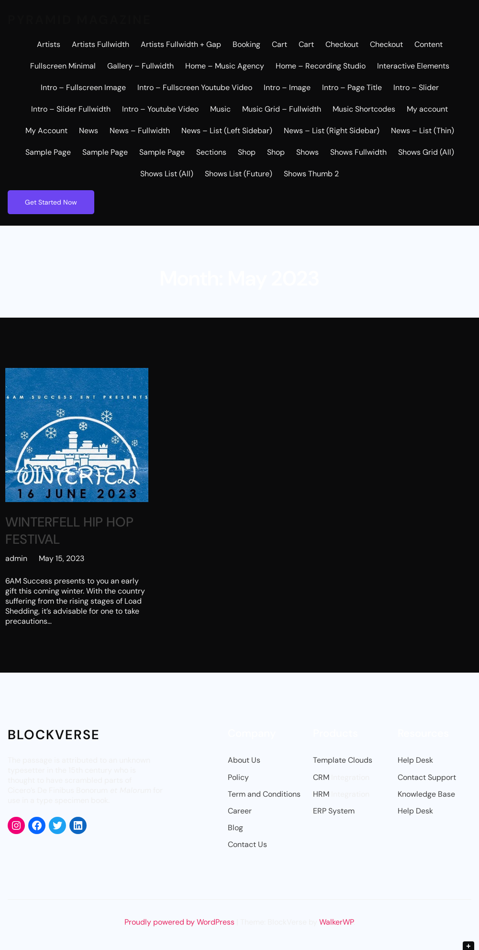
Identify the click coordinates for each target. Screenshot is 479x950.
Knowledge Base (426, 794)
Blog (235, 828)
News (88, 131)
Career (240, 811)
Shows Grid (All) (426, 152)
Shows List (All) (166, 174)
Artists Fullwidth (100, 44)
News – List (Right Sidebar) (331, 131)
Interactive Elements (413, 66)
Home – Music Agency (224, 66)
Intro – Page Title (352, 87)
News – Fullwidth (140, 131)
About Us (244, 760)
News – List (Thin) (422, 131)
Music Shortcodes (364, 109)
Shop (247, 152)
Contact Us (247, 844)
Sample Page (48, 152)
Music (220, 109)
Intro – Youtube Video (160, 109)
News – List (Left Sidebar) (226, 131)
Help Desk (415, 760)
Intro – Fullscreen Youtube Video (194, 87)
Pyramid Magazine (80, 19)
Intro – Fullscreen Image (83, 87)
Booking (246, 44)
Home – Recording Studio (321, 66)
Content (428, 44)
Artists (48, 44)
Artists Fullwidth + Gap (181, 44)
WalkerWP (336, 922)
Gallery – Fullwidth (140, 66)
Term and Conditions (264, 794)
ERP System (334, 811)
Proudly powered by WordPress (180, 922)
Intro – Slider (416, 87)
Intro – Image (287, 87)
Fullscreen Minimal (63, 66)
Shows (307, 152)
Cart (279, 44)
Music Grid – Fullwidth (281, 109)
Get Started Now (51, 202)
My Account (46, 131)
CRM (321, 777)
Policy (238, 777)
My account (427, 109)
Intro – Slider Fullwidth (71, 109)
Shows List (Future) (238, 174)
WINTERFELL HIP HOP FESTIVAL (69, 531)
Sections (211, 152)
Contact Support (427, 777)
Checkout (341, 44)
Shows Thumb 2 (311, 174)
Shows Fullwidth (358, 152)
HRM (321, 794)
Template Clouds (342, 760)
